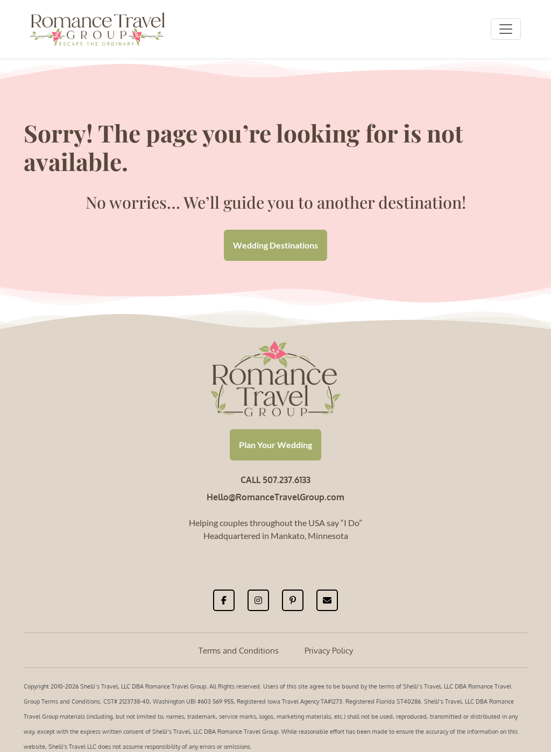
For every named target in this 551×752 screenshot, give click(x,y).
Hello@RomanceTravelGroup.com (275, 497)
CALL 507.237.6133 (275, 479)
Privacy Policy (329, 650)
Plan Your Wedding (275, 444)
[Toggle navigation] (506, 29)
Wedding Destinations (275, 245)
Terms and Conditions (239, 650)
